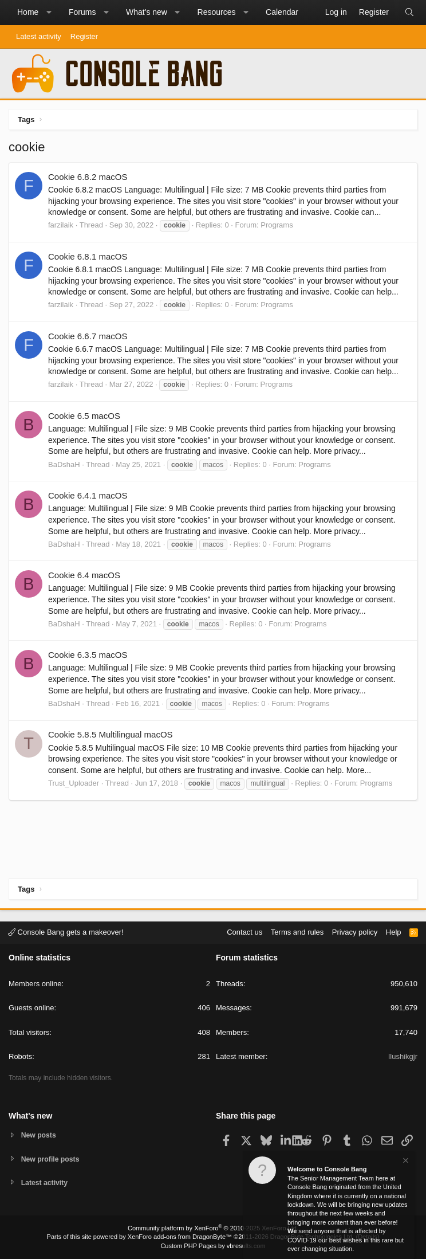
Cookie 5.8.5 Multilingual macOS (110, 734)
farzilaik (60, 225)
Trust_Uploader (73, 783)
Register (84, 36)
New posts (39, 1133)
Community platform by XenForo (213, 1228)
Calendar (282, 12)
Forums (82, 12)
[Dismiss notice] (404, 1161)
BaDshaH (64, 464)
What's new (146, 12)
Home (27, 12)
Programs (277, 225)
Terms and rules (297, 931)
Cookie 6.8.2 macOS (87, 177)
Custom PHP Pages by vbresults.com (212, 1245)
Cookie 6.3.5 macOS (87, 655)
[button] (48, 12)
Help (393, 931)
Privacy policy (354, 931)
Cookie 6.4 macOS (84, 575)
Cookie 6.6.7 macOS (87, 336)
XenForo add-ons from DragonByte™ (180, 1236)
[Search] (409, 12)
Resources (217, 12)
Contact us (244, 931)
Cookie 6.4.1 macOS (87, 495)
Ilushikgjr (402, 1055)
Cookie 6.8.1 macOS (87, 256)
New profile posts (52, 1158)
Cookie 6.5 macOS (84, 416)
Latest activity (38, 36)
